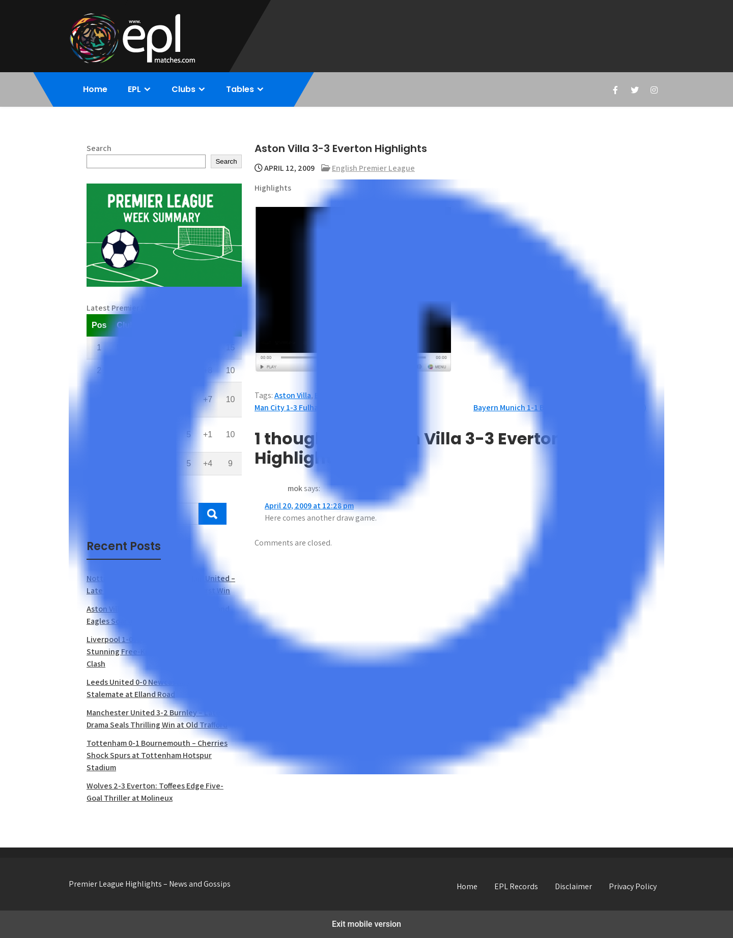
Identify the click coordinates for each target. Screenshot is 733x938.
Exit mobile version (366, 924)
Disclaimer (573, 886)
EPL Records (516, 886)
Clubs (183, 89)
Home (95, 89)
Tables (240, 89)
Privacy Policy (633, 886)
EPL (134, 89)
